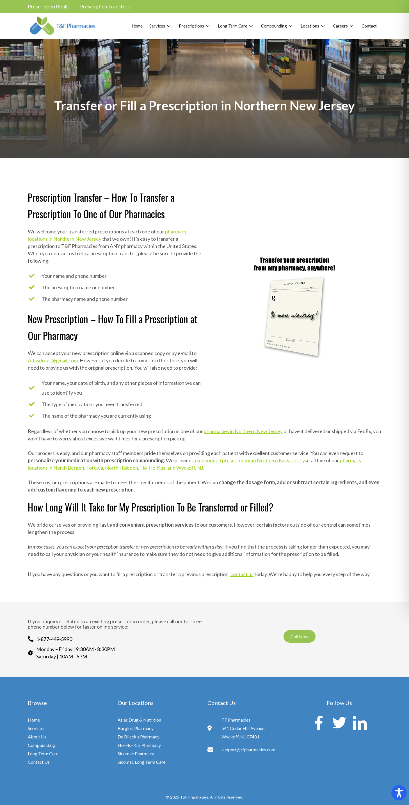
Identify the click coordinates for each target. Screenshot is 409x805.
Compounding (277, 25)
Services (160, 25)
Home (137, 25)
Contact (369, 25)
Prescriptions (195, 25)
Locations (313, 25)
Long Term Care (236, 25)
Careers (344, 25)
